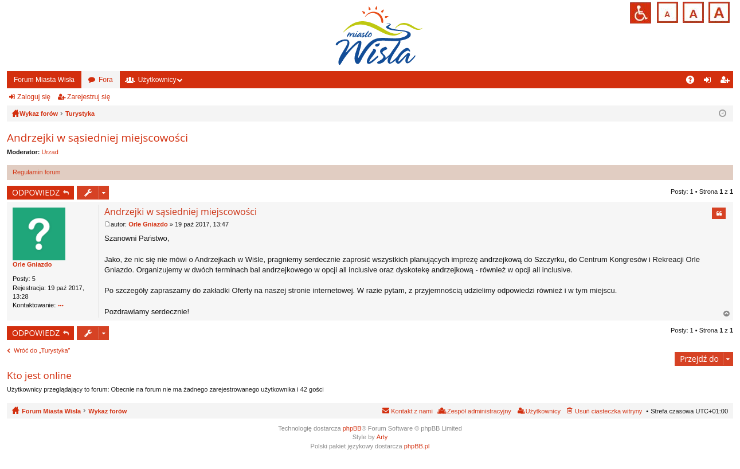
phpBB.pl (417, 446)
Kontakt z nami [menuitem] (412, 411)
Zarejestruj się (88, 97)
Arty (382, 436)
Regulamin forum (37, 172)
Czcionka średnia (692, 11)
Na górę (726, 314)
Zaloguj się (33, 97)
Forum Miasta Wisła (44, 80)
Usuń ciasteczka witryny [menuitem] (608, 411)
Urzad (50, 151)
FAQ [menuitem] (694, 82)
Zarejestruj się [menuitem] (727, 82)
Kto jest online (39, 375)
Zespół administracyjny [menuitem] (479, 411)
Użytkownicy (157, 80)
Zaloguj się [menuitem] (710, 82)
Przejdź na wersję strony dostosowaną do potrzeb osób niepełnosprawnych (640, 13)
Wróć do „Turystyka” (42, 350)
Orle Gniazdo (32, 264)
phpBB (352, 428)
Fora (106, 80)
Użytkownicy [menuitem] (543, 411)
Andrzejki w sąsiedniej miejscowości (97, 137)
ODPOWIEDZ (36, 192)
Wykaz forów (107, 411)
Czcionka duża (717, 11)
